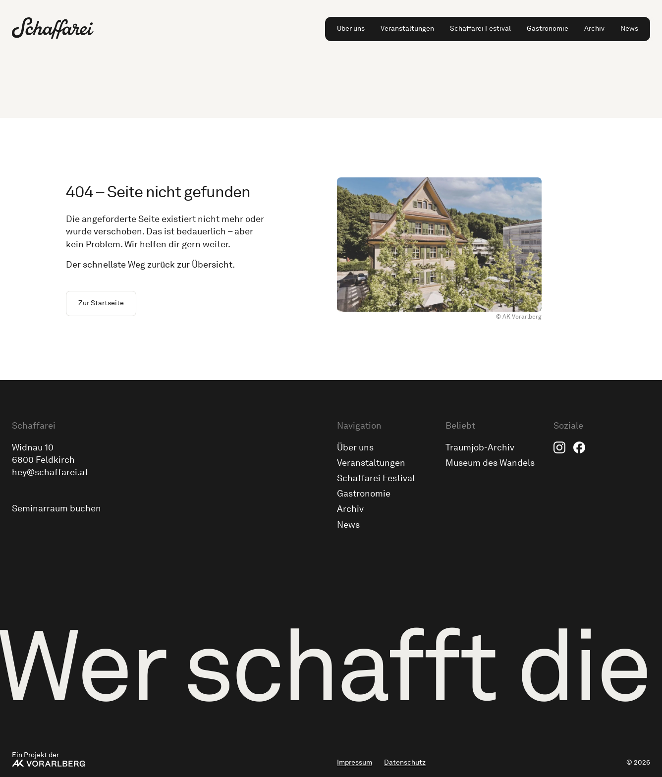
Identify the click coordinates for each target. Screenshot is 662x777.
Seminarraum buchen (56, 508)
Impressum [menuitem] (354, 762)
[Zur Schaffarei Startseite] (53, 28)
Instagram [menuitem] (559, 447)
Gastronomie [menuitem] (547, 28)
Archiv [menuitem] (594, 28)
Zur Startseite (101, 303)
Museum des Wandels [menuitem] (490, 462)
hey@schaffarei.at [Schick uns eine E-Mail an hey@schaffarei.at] (50, 472)
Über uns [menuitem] (351, 28)
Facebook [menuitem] (579, 447)
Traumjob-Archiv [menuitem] (479, 447)
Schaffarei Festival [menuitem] (480, 28)
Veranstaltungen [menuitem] (407, 28)
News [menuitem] (629, 28)
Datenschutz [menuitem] (405, 762)
